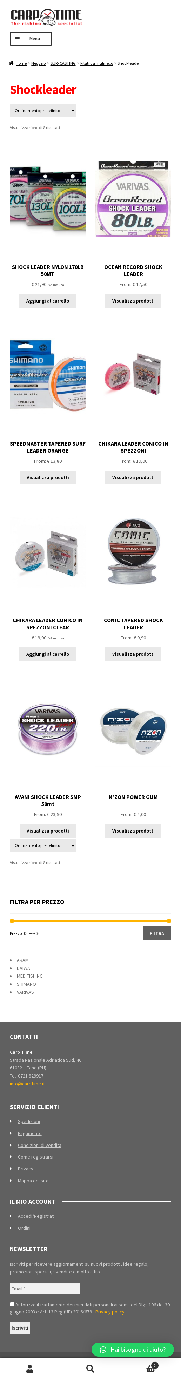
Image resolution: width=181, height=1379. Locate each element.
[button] (133, 1350)
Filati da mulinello (96, 63)
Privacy (25, 1169)
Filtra (157, 933)
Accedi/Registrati (36, 1216)
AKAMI (23, 960)
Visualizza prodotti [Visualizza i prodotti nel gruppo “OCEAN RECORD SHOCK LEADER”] (133, 301)
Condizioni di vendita (39, 1145)
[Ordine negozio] (43, 110)
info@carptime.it (27, 1083)
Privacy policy (110, 1312)
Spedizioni (29, 1121)
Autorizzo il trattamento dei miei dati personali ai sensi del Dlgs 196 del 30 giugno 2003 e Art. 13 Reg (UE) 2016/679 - (90, 1308)
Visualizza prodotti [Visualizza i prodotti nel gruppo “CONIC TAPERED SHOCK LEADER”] (133, 654)
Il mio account (30, 1368)
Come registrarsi (35, 1157)
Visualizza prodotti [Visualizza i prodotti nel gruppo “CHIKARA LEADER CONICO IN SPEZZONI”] (133, 477)
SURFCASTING (63, 63)
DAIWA (23, 968)
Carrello (140, 1364)
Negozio (38, 63)
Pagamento (30, 1133)
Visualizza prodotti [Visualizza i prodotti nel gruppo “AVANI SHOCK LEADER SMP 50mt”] (48, 831)
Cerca (90, 1368)
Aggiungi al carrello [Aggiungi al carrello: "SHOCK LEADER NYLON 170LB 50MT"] (47, 301)
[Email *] (45, 1289)
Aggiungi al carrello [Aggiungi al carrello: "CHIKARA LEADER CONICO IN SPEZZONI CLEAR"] (47, 654)
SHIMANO (26, 984)
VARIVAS (25, 992)
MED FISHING (30, 976)
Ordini (24, 1228)
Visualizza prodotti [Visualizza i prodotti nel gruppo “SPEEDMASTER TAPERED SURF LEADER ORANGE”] (48, 477)
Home (21, 63)
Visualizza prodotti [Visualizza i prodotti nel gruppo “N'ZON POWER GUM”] (133, 831)
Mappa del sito (33, 1180)
